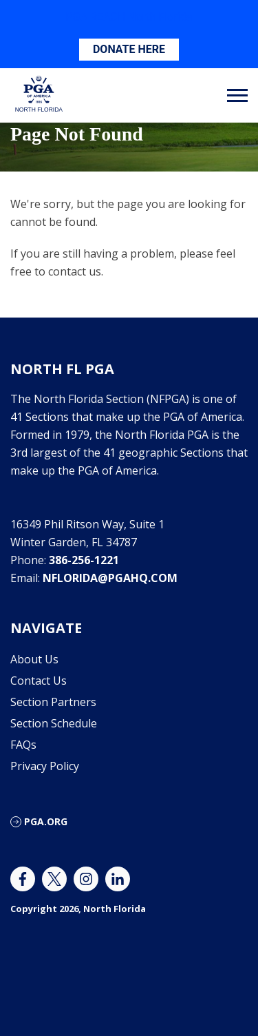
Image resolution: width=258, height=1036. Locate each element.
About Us (34, 659)
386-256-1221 (84, 560)
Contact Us (38, 680)
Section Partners (53, 701)
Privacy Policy (44, 766)
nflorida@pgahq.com (110, 578)
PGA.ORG (45, 821)
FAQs (23, 744)
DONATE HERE (129, 49)
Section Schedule (53, 723)
